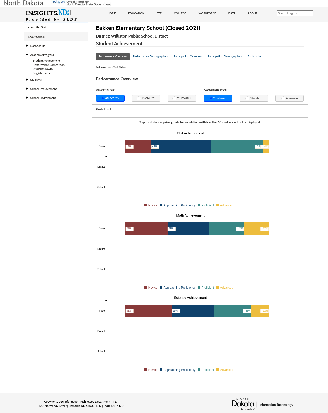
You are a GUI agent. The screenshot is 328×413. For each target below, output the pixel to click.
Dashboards (37, 46)
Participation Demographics (225, 56)
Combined (218, 98)
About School (36, 37)
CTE (159, 13)
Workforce (207, 13)
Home (112, 13)
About (252, 13)
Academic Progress (42, 55)
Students (36, 79)
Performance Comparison (49, 65)
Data (232, 13)
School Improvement (43, 89)
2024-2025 (110, 98)
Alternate (289, 98)
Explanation (255, 56)
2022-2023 (181, 98)
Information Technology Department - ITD (91, 401)
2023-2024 (146, 98)
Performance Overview (113, 56)
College (180, 13)
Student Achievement (46, 60)
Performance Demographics (150, 56)
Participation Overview (188, 56)
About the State (38, 27)
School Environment (43, 98)
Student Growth (43, 69)
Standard (253, 98)
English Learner (42, 73)
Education (136, 13)
